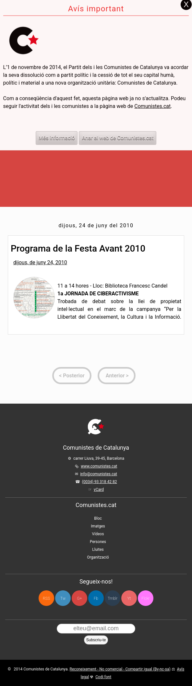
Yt (129, 598)
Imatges (98, 526)
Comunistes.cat (152, 89)
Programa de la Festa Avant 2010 (78, 248)
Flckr (145, 598)
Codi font (103, 677)
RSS (46, 598)
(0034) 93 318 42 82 (99, 481)
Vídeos (98, 534)
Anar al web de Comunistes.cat (117, 120)
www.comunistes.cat (99, 466)
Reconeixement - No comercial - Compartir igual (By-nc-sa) (120, 669)
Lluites (97, 549)
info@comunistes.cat (98, 474)
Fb (96, 598)
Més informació (57, 120)
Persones (98, 541)
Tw (63, 598)
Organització (98, 557)
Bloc (98, 518)
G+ (79, 598)
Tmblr (112, 598)
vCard (99, 489)
